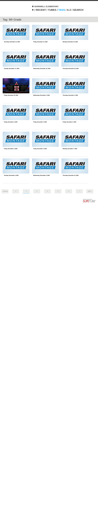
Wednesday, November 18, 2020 (41, 68)
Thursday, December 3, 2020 (70, 95)
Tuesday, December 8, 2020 (11, 175)
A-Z (69, 9)
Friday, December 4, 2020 (10, 122)
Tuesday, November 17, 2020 (11, 68)
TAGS (61, 9)
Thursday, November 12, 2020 (12, 41)
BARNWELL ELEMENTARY (45, 6)
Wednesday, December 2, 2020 (41, 95)
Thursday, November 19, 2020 (71, 68)
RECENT (41, 9)
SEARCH (78, 9)
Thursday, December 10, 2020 (71, 175)
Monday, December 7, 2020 (70, 148)
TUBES (52, 9)
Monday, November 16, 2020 (70, 41)
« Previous (5, 191)
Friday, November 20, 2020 (11, 95)
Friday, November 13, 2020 (40, 41)
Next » (89, 191)
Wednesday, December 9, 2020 (41, 175)
